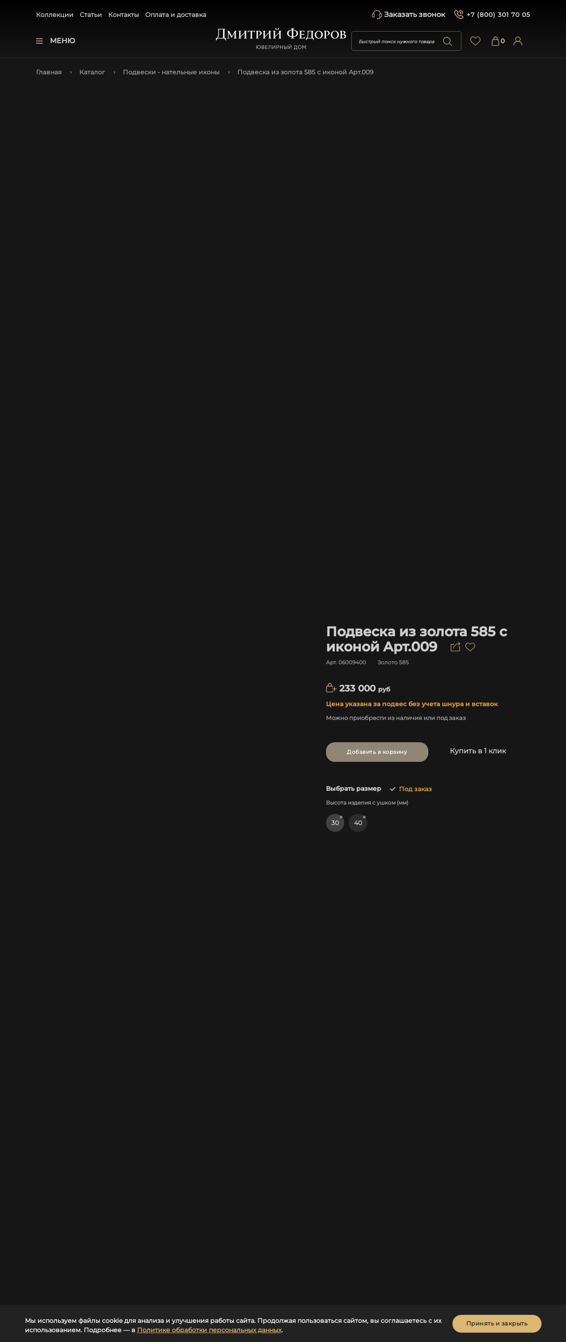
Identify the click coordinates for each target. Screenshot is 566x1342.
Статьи (91, 15)
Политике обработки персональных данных (209, 1330)
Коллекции (54, 15)
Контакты (123, 15)
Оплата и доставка (175, 15)
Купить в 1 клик (478, 751)
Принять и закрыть (497, 1323)
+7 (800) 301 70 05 (498, 15)
